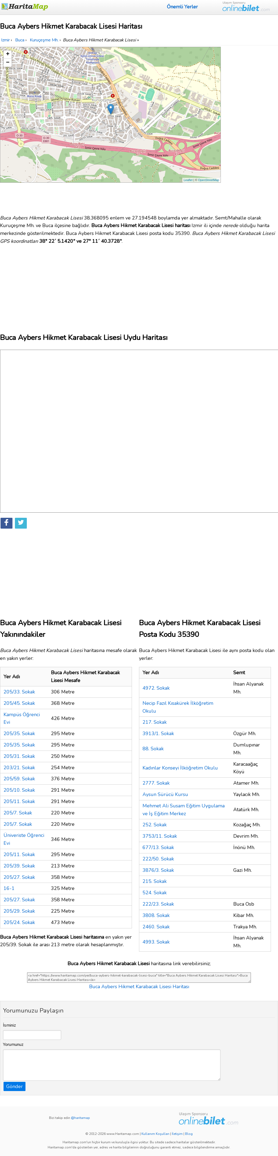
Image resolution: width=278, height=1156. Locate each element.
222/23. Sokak (158, 904)
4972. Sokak (156, 688)
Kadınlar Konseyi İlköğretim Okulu (180, 768)
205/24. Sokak (19, 922)
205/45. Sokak (19, 703)
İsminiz (9, 1025)
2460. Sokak (156, 927)
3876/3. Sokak (158, 870)
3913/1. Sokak (158, 733)
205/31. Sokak (19, 756)
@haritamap (80, 1118)
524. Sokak (155, 892)
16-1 (9, 888)
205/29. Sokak (19, 911)
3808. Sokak (156, 915)
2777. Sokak (156, 783)
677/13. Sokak (158, 847)
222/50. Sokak (158, 859)
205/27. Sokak (19, 877)
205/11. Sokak (19, 801)
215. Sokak (155, 881)
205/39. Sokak (19, 866)
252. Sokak (155, 824)
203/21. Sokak (19, 767)
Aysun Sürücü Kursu (165, 794)
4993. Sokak (156, 942)
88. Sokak (153, 748)
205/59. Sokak (19, 778)
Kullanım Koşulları (155, 1134)
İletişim (177, 1134)
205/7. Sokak (18, 813)
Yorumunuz (13, 1044)
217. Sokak (155, 722)
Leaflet (188, 180)
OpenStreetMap (208, 180)
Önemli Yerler (182, 7)
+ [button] (7, 54)
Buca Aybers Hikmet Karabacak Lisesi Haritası (139, 986)
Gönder (14, 1086)
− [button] (7, 63)
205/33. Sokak (19, 692)
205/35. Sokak (19, 733)
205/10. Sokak (19, 790)
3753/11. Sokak (160, 836)
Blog (189, 1134)
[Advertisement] (250, 128)
